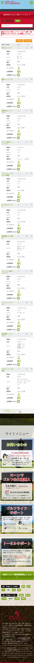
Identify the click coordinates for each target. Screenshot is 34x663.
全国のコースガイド (8, 21)
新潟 (23, 586)
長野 (19, 590)
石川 (3, 590)
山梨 (14, 590)
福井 (8, 590)
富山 (28, 586)
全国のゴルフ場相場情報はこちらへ (17, 575)
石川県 (4, 598)
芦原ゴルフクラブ (7, 48)
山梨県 (17, 598)
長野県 (23, 598)
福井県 (17, 21)
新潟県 (21, 595)
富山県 (28, 595)
